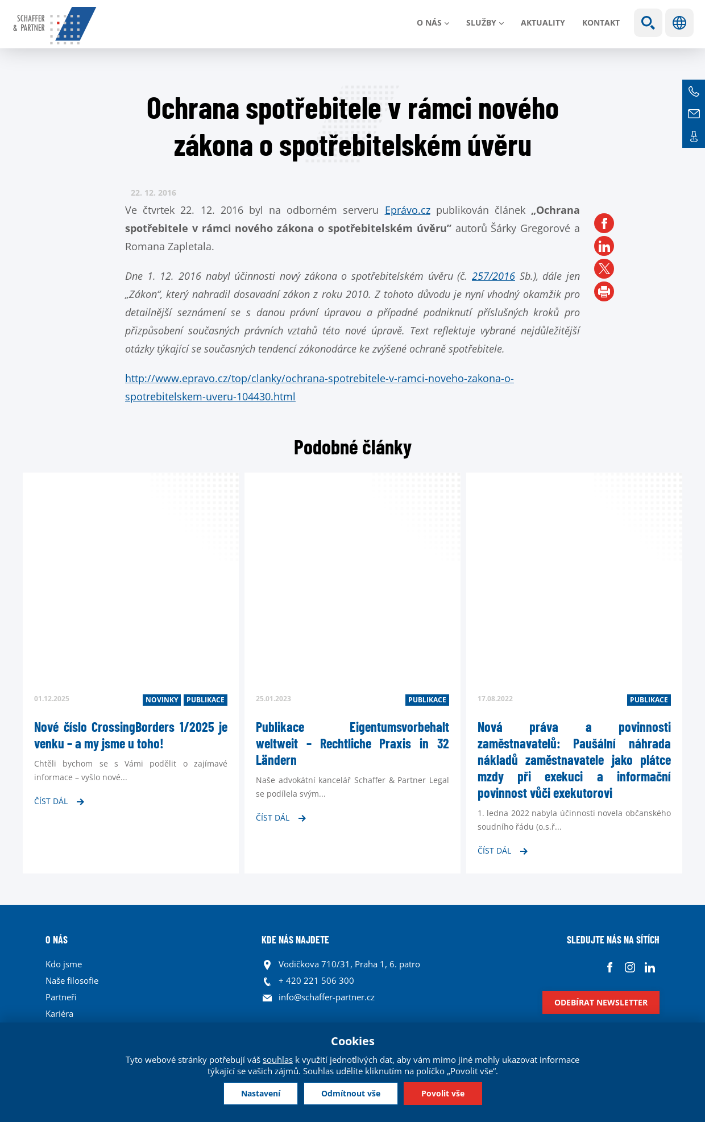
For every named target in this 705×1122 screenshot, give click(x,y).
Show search (648, 23)
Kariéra (59, 1013)
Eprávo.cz (407, 210)
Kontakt (601, 22)
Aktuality (543, 22)
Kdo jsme (63, 964)
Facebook (610, 967)
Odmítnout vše (350, 1093)
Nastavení (260, 1093)
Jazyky (679, 23)
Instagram (630, 967)
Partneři (61, 997)
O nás (429, 22)
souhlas (278, 1059)
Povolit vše (443, 1093)
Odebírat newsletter (601, 1002)
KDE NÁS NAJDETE (295, 939)
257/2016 (493, 276)
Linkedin (650, 967)
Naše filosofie (71, 980)
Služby (481, 22)
